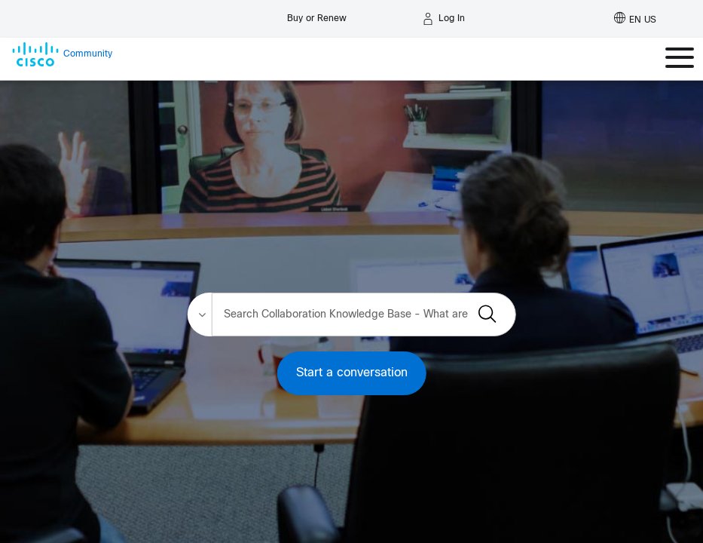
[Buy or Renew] (317, 14)
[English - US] (635, 19)
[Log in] (444, 19)
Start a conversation (352, 373)
